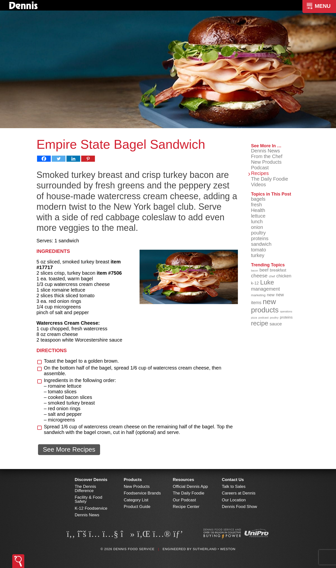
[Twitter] (58, 159)
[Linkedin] (73, 159)
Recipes (260, 173)
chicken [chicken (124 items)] (283, 275)
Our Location (234, 500)
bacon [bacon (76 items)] (254, 270)
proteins (259, 238)
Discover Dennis (91, 479)
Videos (258, 184)
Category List (136, 500)
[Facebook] (44, 159)
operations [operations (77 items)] (286, 311)
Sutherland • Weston (214, 549)
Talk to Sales (234, 486)
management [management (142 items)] (265, 289)
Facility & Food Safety (88, 499)
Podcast (260, 167)
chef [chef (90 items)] (272, 276)
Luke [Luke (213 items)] (267, 282)
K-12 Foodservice (91, 508)
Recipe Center (186, 506)
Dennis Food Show (239, 506)
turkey (257, 255)
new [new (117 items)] (270, 295)
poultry (258, 232)
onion (257, 227)
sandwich (261, 244)
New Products (266, 162)
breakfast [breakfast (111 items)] (278, 270)
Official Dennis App (190, 486)
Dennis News (265, 150)
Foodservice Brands (142, 493)
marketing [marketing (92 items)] (258, 295)
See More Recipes (69, 449)
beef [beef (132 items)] (264, 269)
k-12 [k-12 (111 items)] (255, 283)
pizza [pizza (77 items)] (254, 317)
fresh (256, 204)
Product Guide (137, 506)
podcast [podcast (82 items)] (263, 317)
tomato (258, 249)
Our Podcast (184, 500)
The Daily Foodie (269, 179)
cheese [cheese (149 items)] (259, 275)
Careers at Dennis (239, 493)
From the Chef (266, 156)
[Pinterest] (88, 159)
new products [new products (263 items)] (265, 305)
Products (133, 479)
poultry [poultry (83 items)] (274, 317)
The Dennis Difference (85, 488)
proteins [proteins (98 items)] (286, 317)
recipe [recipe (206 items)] (259, 323)
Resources (183, 479)
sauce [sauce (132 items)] (276, 323)
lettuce (258, 216)
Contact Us (233, 479)
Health (258, 210)
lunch (257, 221)
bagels (258, 199)
